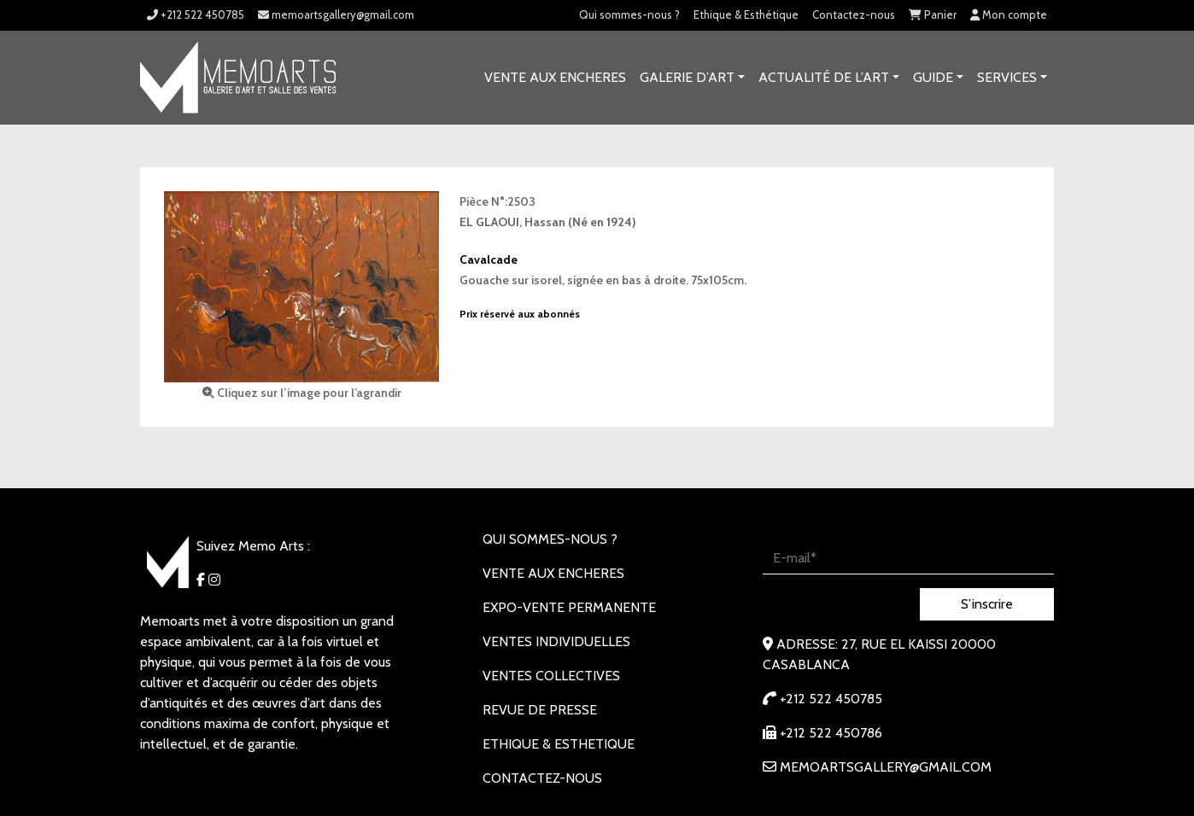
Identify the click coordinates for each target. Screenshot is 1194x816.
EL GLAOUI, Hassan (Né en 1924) (547, 222)
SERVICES (1007, 77)
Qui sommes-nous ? (629, 14)
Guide (933, 77)
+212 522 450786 (822, 733)
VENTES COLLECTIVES (551, 675)
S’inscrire (987, 604)
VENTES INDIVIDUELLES (556, 641)
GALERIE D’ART (687, 77)
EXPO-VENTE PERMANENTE (569, 607)
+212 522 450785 (195, 14)
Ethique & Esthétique (746, 14)
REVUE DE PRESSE (540, 710)
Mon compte (1008, 14)
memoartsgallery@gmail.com (336, 14)
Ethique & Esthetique (559, 744)
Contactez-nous (853, 14)
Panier (933, 14)
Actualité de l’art (823, 77)
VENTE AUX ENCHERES (555, 77)
